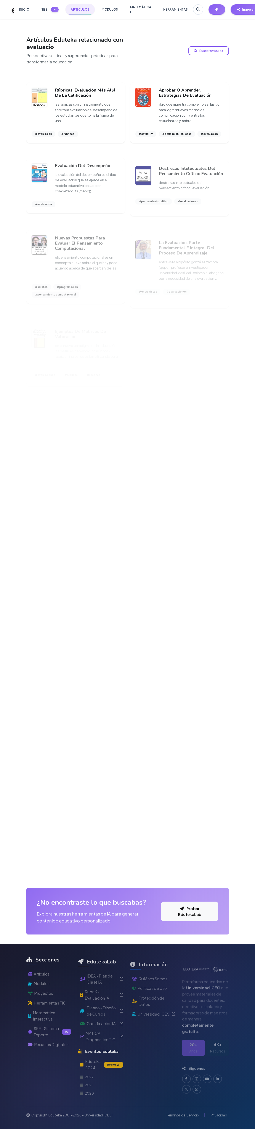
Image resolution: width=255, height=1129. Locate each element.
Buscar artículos (208, 51)
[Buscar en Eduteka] (198, 9)
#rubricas (67, 133)
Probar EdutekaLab (190, 926)
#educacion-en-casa (176, 133)
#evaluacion (43, 133)
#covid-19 (146, 133)
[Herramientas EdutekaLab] (216, 9)
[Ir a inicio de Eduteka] (10, 9)
